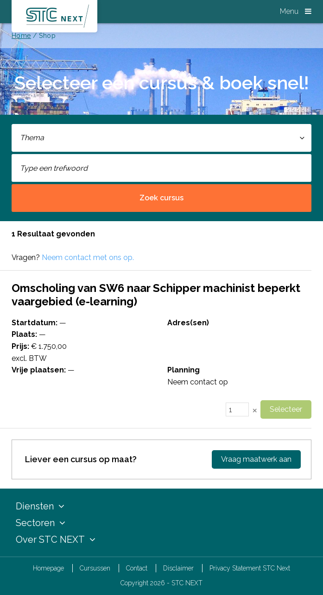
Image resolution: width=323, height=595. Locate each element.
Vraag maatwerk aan (256, 459)
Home (21, 35)
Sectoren (40, 522)
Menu (295, 11)
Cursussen (95, 568)
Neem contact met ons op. (88, 257)
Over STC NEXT (55, 539)
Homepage (48, 568)
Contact (136, 568)
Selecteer (286, 409)
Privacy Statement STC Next (249, 568)
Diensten (40, 506)
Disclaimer (178, 568)
